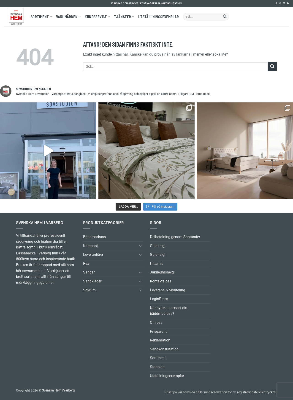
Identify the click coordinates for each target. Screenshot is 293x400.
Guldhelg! (157, 246)
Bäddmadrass (94, 237)
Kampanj (90, 246)
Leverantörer (93, 254)
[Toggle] (140, 245)
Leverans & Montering (167, 290)
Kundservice (97, 16)
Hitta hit (156, 263)
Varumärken (68, 16)
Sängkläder (92, 281)
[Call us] (288, 3)
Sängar (89, 272)
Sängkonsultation (164, 349)
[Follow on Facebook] (276, 3)
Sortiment (41, 16)
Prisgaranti (159, 331)
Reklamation (160, 340)
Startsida (157, 367)
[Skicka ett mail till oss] (284, 3)
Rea (86, 263)
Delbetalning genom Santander (175, 237)
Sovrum (89, 290)
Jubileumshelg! (162, 272)
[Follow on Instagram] (280, 3)
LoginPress (159, 299)
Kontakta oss (160, 281)
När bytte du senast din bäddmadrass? (168, 311)
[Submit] (225, 17)
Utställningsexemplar (158, 16)
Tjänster (124, 16)
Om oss (156, 322)
